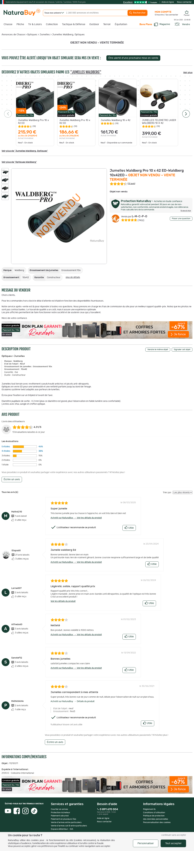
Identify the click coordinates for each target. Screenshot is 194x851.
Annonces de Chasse (13, 34)
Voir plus (187, 73)
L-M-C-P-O (134, 216)
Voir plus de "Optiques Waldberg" (19, 162)
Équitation (121, 24)
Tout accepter (173, 843)
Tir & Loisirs (35, 24)
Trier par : (167, 492)
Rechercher (137, 12)
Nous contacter (184, 2)
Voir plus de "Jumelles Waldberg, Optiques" (25, 151)
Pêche (20, 24)
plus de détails (73, 277)
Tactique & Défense (73, 24)
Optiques (32, 34)
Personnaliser (146, 843)
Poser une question (181, 219)
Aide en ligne (168, 2)
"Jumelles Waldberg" (85, 72)
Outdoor (94, 24)
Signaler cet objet (182, 350)
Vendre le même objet (157, 350)
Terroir (107, 24)
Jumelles (45, 34)
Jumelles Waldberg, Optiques (68, 34)
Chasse (8, 24)
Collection (52, 24)
